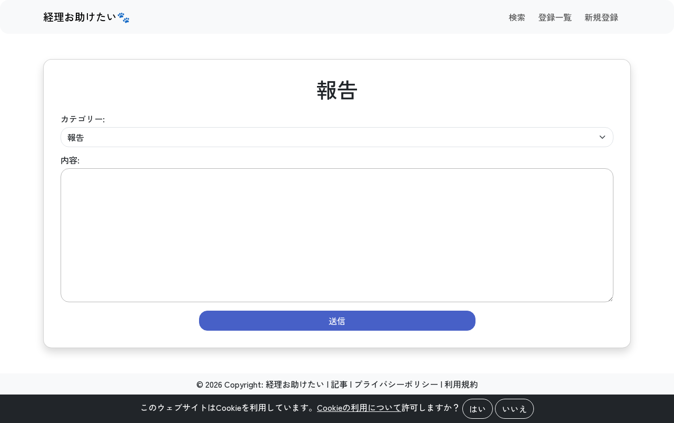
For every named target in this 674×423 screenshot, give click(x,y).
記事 (339, 384)
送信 (337, 320)
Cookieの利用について (359, 407)
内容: (70, 159)
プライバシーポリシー (396, 384)
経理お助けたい (294, 384)
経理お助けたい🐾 (86, 16)
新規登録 (601, 17)
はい (477, 408)
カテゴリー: (83, 118)
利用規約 (461, 384)
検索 (517, 17)
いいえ (514, 408)
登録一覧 (555, 17)
